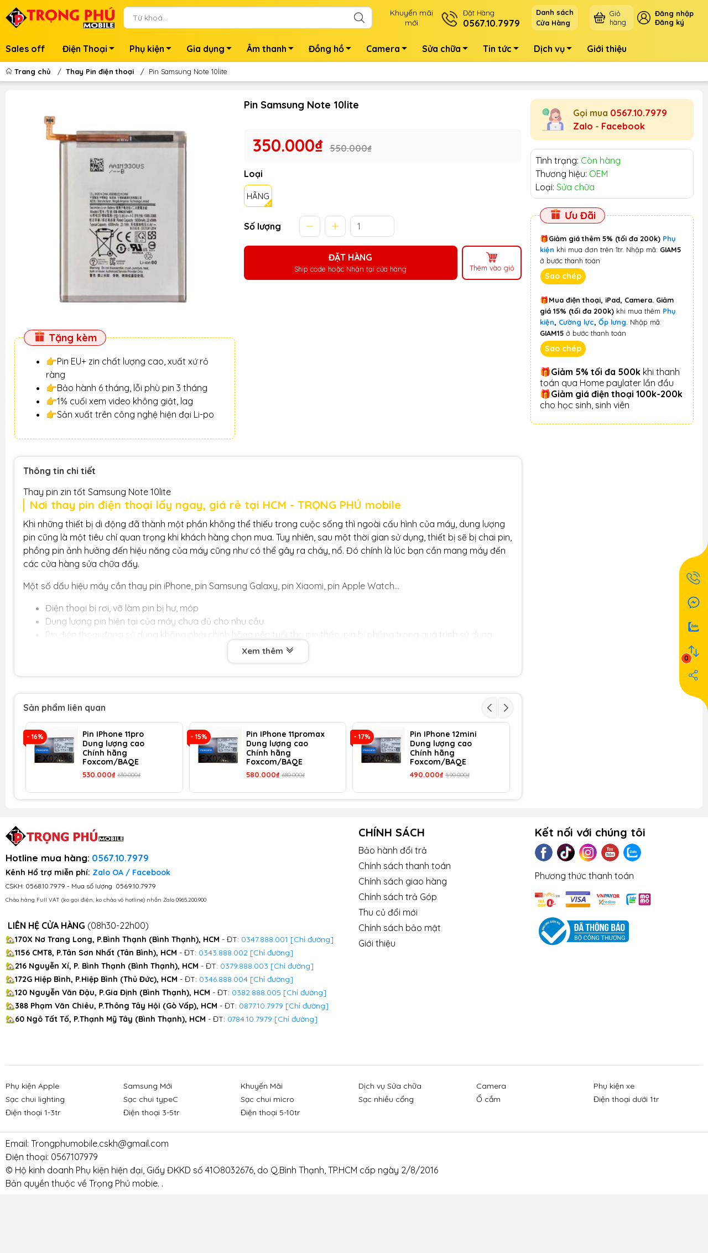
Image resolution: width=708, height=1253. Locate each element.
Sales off (25, 48)
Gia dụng (212, 50)
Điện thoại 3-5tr (151, 1178)
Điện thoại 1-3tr (33, 1178)
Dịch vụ (556, 50)
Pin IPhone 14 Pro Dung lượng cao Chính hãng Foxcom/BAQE (278, 819)
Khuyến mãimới (411, 18)
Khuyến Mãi (262, 1151)
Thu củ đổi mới (388, 978)
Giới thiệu (607, 48)
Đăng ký (669, 22)
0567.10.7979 (638, 112)
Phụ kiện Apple (32, 1151)
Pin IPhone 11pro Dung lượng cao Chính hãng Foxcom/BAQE (113, 748)
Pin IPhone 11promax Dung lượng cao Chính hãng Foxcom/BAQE (285, 748)
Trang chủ (29, 71)
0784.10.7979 (249, 1084)
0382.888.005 (256, 1058)
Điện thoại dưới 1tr (626, 1164)
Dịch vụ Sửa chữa (389, 1151)
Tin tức (504, 50)
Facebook (623, 126)
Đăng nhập (674, 13)
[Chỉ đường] (307, 1071)
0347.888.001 (265, 1005)
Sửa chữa (448, 50)
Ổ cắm (488, 1164)
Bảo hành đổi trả (392, 916)
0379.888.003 (244, 1031)
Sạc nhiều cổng (386, 1164)
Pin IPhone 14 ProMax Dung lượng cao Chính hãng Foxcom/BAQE (450, 819)
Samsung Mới (147, 1151)
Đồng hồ (333, 50)
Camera (389, 50)
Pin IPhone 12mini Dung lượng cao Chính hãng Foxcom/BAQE (443, 748)
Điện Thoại (92, 50)
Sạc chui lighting (35, 1164)
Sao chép (563, 276)
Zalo (583, 126)
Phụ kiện (153, 50)
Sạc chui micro (267, 1164)
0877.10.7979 (261, 1071)
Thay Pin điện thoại (100, 71)
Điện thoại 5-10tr (270, 1178)
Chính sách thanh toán (404, 931)
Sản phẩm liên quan (64, 707)
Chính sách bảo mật (399, 993)
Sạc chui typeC (150, 1164)
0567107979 (74, 1222)
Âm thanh (273, 50)
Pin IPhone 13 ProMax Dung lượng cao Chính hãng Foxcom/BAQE (122, 819)
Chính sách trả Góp (397, 962)
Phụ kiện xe (614, 1151)
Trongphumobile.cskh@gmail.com (100, 1208)
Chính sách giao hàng (402, 947)
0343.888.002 (223, 1018)
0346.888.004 (223, 1044)
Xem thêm (268, 651)
